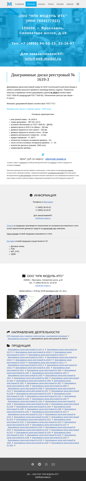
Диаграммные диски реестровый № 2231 (31, 430)
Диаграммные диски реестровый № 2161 (44, 396)
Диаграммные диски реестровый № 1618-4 (33, 352)
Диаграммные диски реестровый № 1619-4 (46, 355)
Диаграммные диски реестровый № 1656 (25, 375)
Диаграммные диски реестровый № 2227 (49, 425)
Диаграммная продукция (18, 339)
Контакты (41, 4)
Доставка (60, 4)
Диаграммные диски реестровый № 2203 (31, 417)
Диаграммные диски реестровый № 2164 (25, 401)
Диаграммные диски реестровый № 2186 (44, 409)
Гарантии (70, 4)
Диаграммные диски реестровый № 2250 (49, 438)
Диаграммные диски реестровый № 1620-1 (26, 357)
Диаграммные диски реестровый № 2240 (33, 433)
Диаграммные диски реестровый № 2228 (25, 427)
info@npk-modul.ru (43, 58)
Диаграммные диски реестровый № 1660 (33, 381)
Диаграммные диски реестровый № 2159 (33, 394)
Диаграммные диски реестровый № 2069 (25, 388)
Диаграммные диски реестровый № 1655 (49, 373)
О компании (19, 4)
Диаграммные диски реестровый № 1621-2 (26, 365)
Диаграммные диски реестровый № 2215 (49, 412)
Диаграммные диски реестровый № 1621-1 (46, 363)
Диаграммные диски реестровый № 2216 (25, 414)
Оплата (51, 4)
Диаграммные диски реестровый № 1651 (32, 368)
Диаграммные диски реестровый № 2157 (31, 391)
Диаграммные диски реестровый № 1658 (31, 378)
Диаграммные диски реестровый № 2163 (49, 399)
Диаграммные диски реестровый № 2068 (49, 386)
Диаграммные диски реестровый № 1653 (44, 370)
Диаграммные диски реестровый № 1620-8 (33, 360)
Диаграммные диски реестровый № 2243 (44, 435)
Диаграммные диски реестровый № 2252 (25, 440)
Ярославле (48, 202)
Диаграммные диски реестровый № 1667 (44, 383)
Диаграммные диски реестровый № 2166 (31, 404)
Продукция (31, 4)
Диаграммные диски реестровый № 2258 (31, 443)
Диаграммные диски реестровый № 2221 (33, 420)
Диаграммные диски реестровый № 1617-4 (26, 350)
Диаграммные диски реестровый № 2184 (33, 407)
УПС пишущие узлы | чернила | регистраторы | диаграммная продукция (37, 336)
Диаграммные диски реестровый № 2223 (44, 422)
